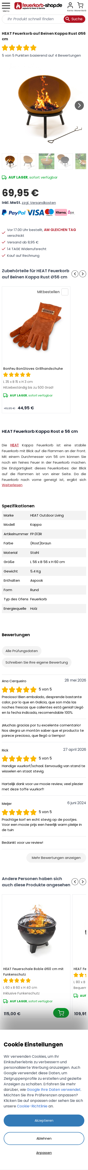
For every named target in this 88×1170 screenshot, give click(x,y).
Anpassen (44, 1152)
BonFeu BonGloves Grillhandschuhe (33, 368)
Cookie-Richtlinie (32, 1106)
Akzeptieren (44, 1120)
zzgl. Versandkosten (39, 202)
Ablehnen (44, 1138)
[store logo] (38, 7)
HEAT (14, 445)
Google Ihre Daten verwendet (54, 1089)
